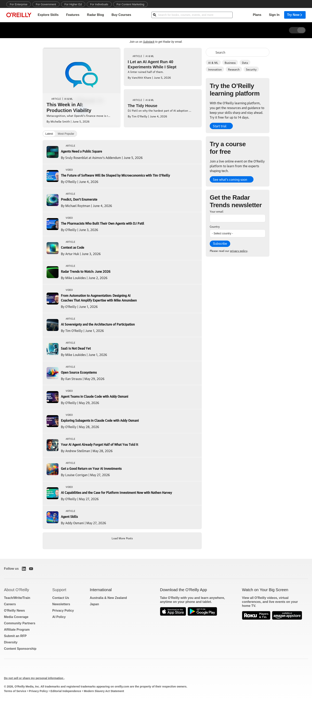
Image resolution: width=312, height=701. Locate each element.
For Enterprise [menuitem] (18, 4)
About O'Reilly (16, 590)
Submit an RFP (15, 636)
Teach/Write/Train (17, 597)
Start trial (219, 126)
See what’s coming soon (230, 179)
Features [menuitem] (72, 15)
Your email (216, 211)
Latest (49, 133)
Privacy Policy (63, 610)
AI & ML (213, 62)
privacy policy (238, 250)
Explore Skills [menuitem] (48, 15)
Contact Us (60, 597)
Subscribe (220, 243)
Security (251, 69)
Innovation (215, 69)
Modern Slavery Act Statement (104, 691)
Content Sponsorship (20, 648)
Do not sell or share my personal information (34, 678)
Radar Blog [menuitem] (95, 15)
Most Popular (66, 133)
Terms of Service (15, 691)
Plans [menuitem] (257, 15)
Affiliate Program (17, 629)
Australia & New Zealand (108, 597)
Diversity (11, 642)
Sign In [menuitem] (274, 15)
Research (234, 69)
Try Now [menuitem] (295, 15)
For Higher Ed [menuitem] (73, 4)
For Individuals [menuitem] (99, 4)
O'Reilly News (14, 610)
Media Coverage (16, 617)
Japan (94, 604)
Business (230, 62)
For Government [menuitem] (46, 4)
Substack (149, 41)
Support (59, 590)
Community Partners (19, 623)
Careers (10, 604)
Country (215, 226)
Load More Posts (122, 538)
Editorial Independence (66, 691)
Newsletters (61, 604)
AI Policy (59, 617)
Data (245, 62)
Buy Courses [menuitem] (121, 15)
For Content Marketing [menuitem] (130, 4)
